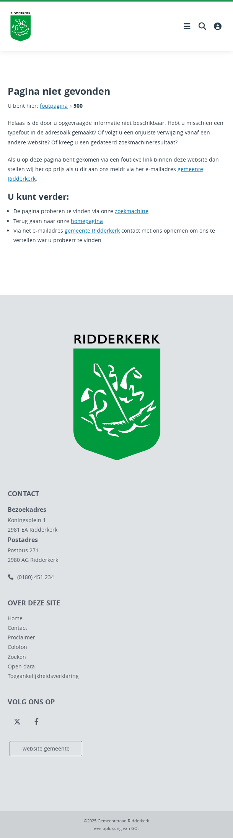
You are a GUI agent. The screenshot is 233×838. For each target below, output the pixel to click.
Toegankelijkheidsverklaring (43, 675)
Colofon (17, 646)
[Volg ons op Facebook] (36, 722)
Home (15, 618)
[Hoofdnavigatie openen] (187, 26)
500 (78, 105)
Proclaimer (21, 637)
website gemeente (46, 748)
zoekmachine (131, 211)
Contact (17, 627)
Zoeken (17, 656)
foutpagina (54, 105)
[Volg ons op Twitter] (17, 722)
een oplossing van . (116, 828)
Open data (21, 666)
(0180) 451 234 (31, 577)
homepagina (87, 221)
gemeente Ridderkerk (92, 230)
